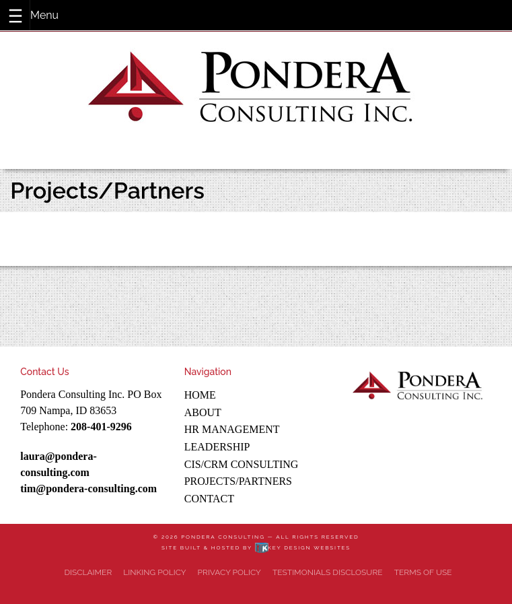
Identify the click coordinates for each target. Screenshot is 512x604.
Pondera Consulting (222, 536)
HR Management (232, 429)
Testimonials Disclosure (327, 572)
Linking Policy (154, 572)
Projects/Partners (238, 481)
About (202, 412)
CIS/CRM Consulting (241, 464)
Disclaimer (88, 572)
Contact (209, 498)
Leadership (217, 446)
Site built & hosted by (256, 547)
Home (200, 395)
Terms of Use (423, 572)
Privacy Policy (229, 572)
